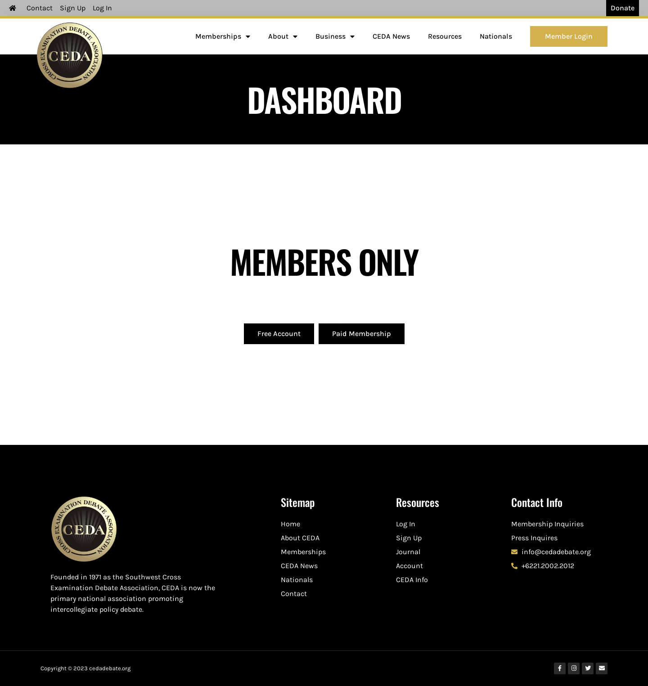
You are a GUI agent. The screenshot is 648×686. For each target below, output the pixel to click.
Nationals (496, 36)
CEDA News (391, 36)
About (282, 36)
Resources (445, 36)
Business (335, 36)
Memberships (222, 36)
